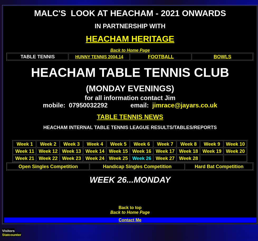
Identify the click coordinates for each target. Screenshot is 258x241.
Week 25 (118, 158)
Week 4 (95, 144)
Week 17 (165, 151)
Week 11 (24, 151)
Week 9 (212, 144)
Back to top (129, 207)
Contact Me (130, 220)
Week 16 (141, 151)
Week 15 (118, 151)
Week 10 (235, 144)
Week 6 (141, 144)
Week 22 (48, 158)
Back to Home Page (130, 212)
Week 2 (48, 144)
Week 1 (25, 144)
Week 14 (94, 151)
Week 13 (71, 151)
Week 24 (94, 158)
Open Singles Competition (48, 166)
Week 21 (24, 158)
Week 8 (188, 144)
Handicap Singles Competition (137, 166)
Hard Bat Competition (219, 166)
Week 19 (212, 151)
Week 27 (165, 158)
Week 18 (188, 151)
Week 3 (71, 144)
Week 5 (118, 144)
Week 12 (48, 151)
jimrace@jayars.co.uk (184, 105)
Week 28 (188, 158)
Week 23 (71, 158)
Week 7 (165, 144)
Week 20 (235, 151)
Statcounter (11, 235)
